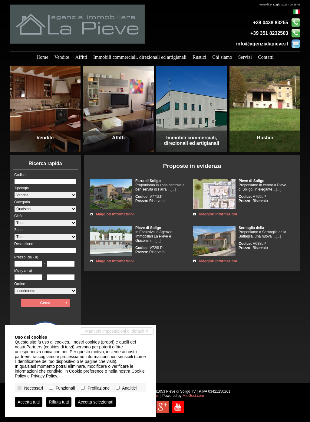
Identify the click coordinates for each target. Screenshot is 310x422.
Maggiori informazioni (115, 214)
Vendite (61, 57)
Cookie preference (86, 371)
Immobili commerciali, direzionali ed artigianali (139, 57)
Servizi (245, 57)
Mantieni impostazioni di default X (116, 331)
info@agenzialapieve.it (262, 43)
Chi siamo (222, 57)
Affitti (81, 57)
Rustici (199, 57)
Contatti (266, 57)
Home (42, 57)
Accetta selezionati (95, 402)
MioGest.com (193, 396)
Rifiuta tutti (59, 402)
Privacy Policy (44, 376)
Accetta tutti (29, 402)
